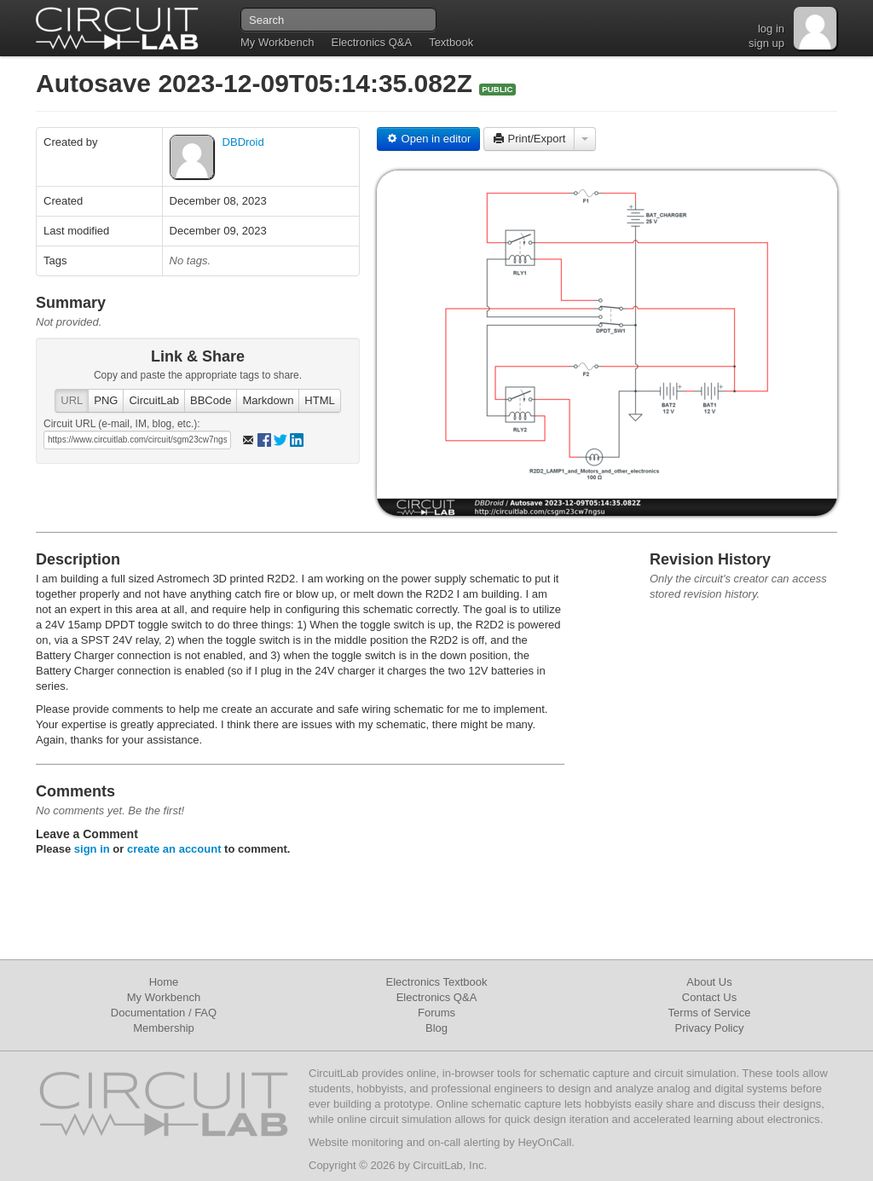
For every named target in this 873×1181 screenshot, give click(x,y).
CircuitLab (154, 400)
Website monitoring (356, 1142)
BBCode (210, 400)
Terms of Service (709, 1012)
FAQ (205, 1012)
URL (72, 400)
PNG (106, 400)
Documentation (148, 1012)
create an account (174, 848)
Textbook (451, 42)
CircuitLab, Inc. (450, 1165)
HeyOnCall (544, 1142)
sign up (766, 43)
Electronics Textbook (437, 981)
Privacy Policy (709, 1028)
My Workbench (277, 42)
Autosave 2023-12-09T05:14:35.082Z (257, 83)
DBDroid (243, 142)
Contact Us (709, 997)
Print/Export (529, 138)
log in (771, 28)
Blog (436, 1028)
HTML (319, 400)
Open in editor (428, 138)
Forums (436, 1012)
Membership (163, 1028)
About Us (708, 981)
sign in (92, 848)
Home (164, 981)
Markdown (267, 400)
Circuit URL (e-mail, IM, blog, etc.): (121, 424)
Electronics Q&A (371, 42)
